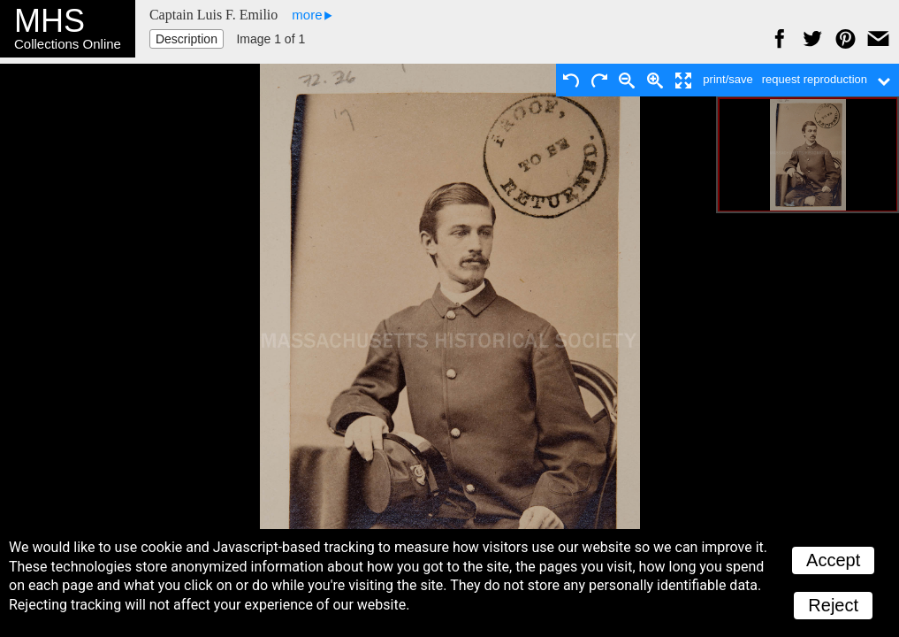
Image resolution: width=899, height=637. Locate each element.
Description (186, 39)
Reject (833, 605)
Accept (833, 560)
